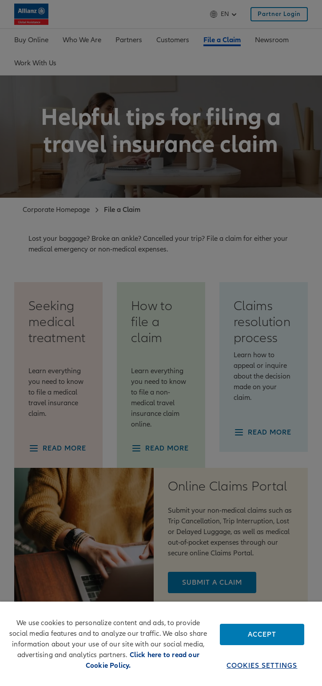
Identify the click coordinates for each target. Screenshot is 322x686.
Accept (262, 634)
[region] (161, 644)
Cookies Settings (262, 665)
